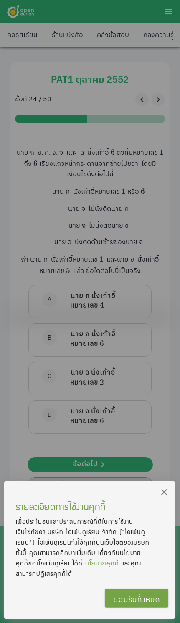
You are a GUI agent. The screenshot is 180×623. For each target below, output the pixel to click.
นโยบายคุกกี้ (103, 563)
